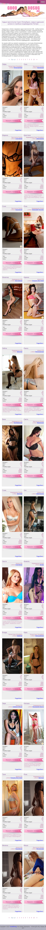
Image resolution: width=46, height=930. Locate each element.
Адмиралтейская (17, 706)
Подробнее (18, 130)
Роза (25, 206)
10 (34, 59)
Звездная (19, 351)
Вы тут (13, 59)
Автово (42, 564)
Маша (26, 845)
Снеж (4, 490)
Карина (26, 277)
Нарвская (19, 635)
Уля (25, 490)
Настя (4, 561)
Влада (4, 632)
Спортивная (18, 138)
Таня (4, 774)
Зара (4, 703)
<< (9, 59)
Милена (5, 845)
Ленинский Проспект (38, 209)
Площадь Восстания (38, 280)
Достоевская (18, 280)
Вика (4, 419)
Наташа (27, 703)
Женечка (5, 277)
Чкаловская (40, 67)
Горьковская (18, 209)
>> (37, 59)
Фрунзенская (40, 849)
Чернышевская (39, 635)
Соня (4, 206)
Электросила (40, 138)
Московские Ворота (38, 706)
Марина (5, 135)
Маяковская (40, 422)
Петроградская (18, 67)
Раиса (26, 348)
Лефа (4, 64)
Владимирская (18, 422)
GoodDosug (13, 926)
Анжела (26, 561)
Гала (25, 64)
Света (26, 419)
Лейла (4, 348)
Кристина (27, 135)
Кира (25, 632)
